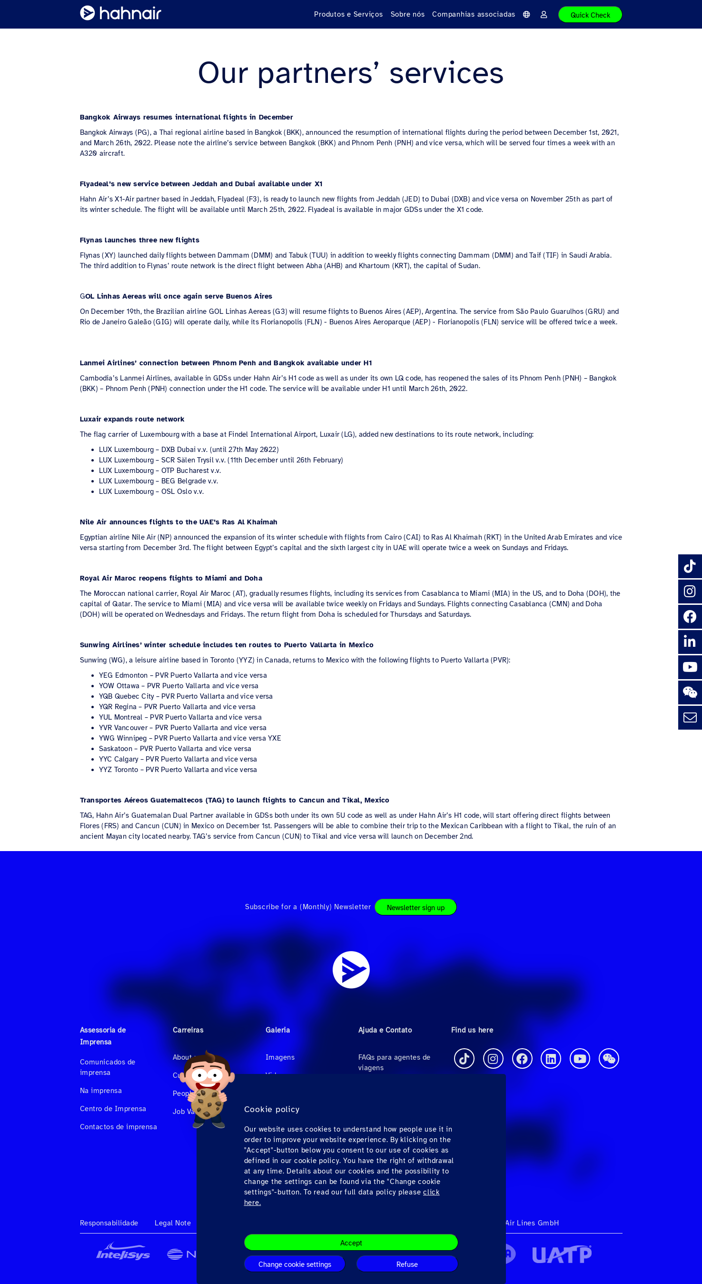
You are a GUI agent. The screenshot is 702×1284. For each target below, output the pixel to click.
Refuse (407, 1264)
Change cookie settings (294, 1264)
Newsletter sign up (416, 907)
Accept (351, 1243)
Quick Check (590, 15)
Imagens (280, 1057)
